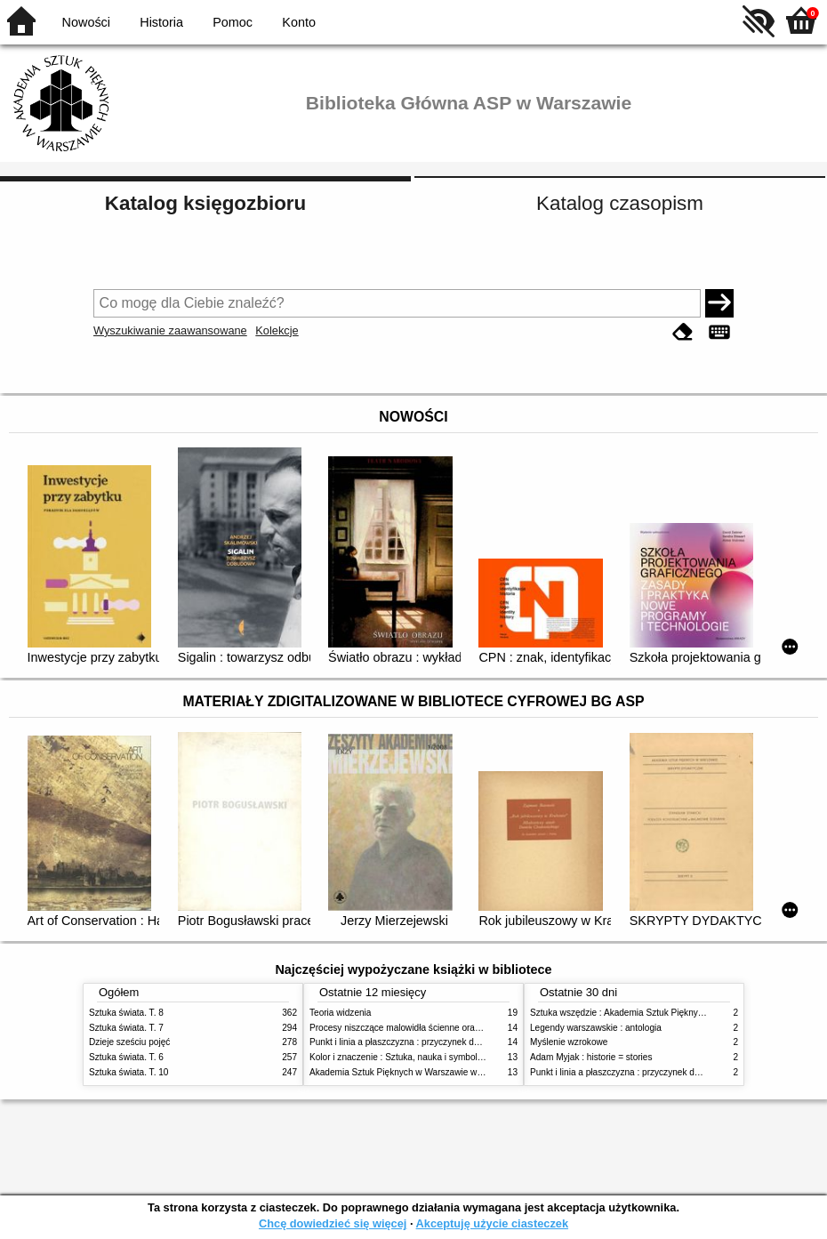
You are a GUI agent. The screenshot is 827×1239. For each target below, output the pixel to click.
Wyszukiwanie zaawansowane (170, 330)
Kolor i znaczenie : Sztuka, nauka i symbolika (399, 1057)
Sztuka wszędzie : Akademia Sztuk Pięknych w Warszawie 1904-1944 (668, 1013)
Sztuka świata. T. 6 (126, 1057)
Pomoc (233, 22)
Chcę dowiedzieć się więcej (332, 1223)
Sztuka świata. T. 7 (126, 1028)
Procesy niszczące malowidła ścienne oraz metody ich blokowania (441, 1028)
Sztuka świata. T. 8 (126, 1013)
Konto (299, 22)
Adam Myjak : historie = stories (591, 1057)
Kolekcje (276, 330)
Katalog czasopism (619, 203)
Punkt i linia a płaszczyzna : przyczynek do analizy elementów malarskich (454, 1042)
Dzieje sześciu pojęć (129, 1042)
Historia (161, 22)
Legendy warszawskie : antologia (596, 1028)
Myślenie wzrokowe (568, 1042)
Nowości (86, 22)
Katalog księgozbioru (205, 203)
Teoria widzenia (340, 1013)
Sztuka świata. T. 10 (128, 1072)
